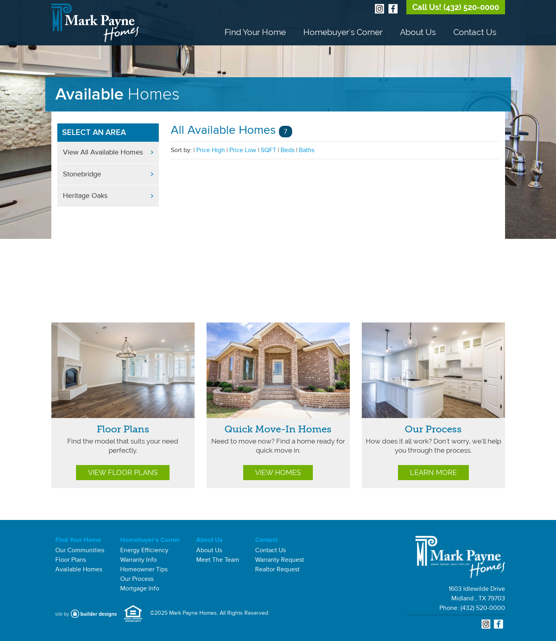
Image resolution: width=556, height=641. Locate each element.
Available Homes (78, 569)
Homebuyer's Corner (342, 32)
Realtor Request (277, 569)
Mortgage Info (139, 588)
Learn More (433, 472)
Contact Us (474, 32)
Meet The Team (217, 560)
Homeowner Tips (144, 569)
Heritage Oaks (85, 195)
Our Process (433, 429)
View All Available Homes (103, 152)
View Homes (278, 472)
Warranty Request (279, 560)
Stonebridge (82, 174)
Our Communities (79, 550)
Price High (210, 150)
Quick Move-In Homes (278, 429)
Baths (306, 150)
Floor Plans (123, 429)
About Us (418, 32)
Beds (288, 150)
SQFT (268, 150)
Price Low (242, 150)
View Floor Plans (123, 472)
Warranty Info (138, 560)
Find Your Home (255, 32)
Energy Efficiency (144, 550)
